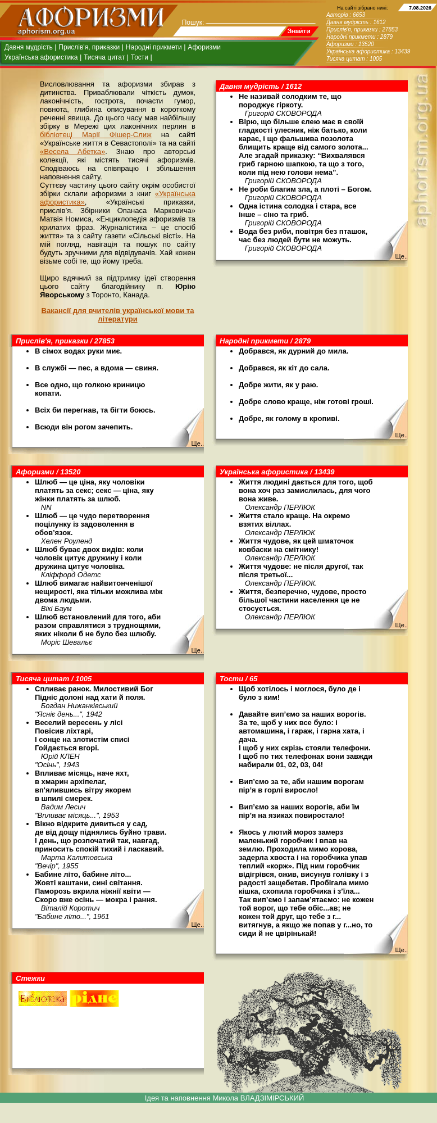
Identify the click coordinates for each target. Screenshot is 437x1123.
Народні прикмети (154, 47)
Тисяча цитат (104, 57)
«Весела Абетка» (72, 151)
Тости (139, 57)
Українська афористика (41, 57)
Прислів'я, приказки (89, 47)
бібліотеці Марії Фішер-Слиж (96, 134)
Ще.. (401, 256)
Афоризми (204, 47)
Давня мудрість (28, 47)
